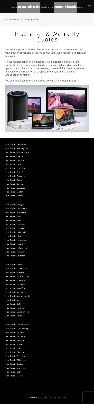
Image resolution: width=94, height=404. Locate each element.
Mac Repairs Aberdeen (15, 144)
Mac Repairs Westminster (16, 324)
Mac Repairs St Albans (15, 348)
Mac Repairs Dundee (14, 332)
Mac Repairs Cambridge (16, 168)
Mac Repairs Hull (13, 216)
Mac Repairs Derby (13, 180)
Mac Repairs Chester (14, 352)
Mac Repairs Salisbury (15, 356)
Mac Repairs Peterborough (17, 328)
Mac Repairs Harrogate (15, 212)
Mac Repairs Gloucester (16, 208)
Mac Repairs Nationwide (16, 232)
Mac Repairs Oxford (14, 264)
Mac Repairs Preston (14, 344)
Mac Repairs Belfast (14, 304)
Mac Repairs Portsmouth (16, 268)
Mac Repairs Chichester (16, 360)
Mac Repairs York (13, 300)
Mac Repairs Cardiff (14, 172)
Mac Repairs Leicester (15, 224)
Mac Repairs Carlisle (14, 364)
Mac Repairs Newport (15, 340)
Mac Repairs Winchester (16, 292)
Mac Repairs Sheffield (15, 272)
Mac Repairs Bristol (13, 164)
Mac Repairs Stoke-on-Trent (17, 312)
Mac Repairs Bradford (14, 156)
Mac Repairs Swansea (15, 284)
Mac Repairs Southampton (17, 276)
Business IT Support (14, 196)
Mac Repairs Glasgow (15, 204)
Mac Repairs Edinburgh (15, 188)
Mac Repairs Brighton (14, 160)
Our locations (60, 397)
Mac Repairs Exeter (14, 192)
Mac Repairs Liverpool (15, 228)
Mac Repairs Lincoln (14, 376)
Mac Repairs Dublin (14, 184)
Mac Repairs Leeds (13, 220)
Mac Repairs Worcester (15, 368)
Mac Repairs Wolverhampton (18, 296)
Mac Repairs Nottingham (16, 248)
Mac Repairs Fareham (15, 252)
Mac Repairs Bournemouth (17, 152)
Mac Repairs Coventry (15, 176)
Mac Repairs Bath (13, 372)
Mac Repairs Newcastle (15, 240)
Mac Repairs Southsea (15, 256)
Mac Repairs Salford (14, 316)
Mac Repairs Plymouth (15, 308)
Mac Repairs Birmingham (16, 148)
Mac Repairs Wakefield (15, 288)
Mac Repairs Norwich (14, 244)
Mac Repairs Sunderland (16, 280)
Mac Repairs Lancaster (15, 336)
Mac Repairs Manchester (16, 236)
